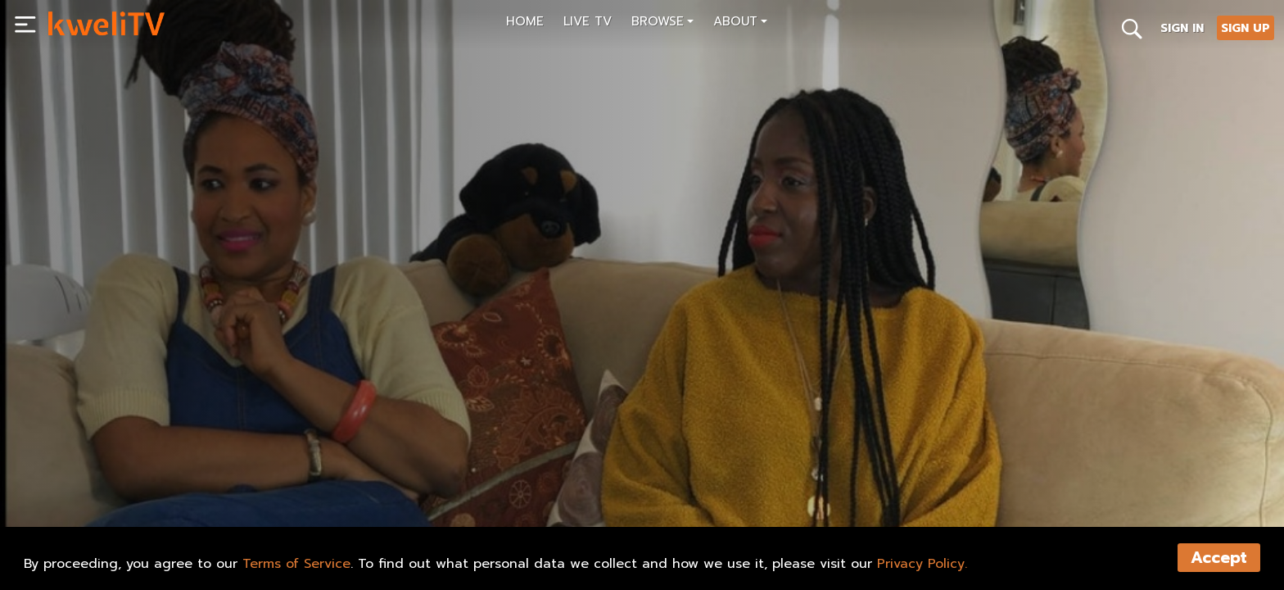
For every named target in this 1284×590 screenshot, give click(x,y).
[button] (662, 23)
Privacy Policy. (922, 564)
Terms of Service (296, 564)
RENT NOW (215, 500)
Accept (1219, 558)
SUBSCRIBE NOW (109, 500)
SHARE (294, 500)
